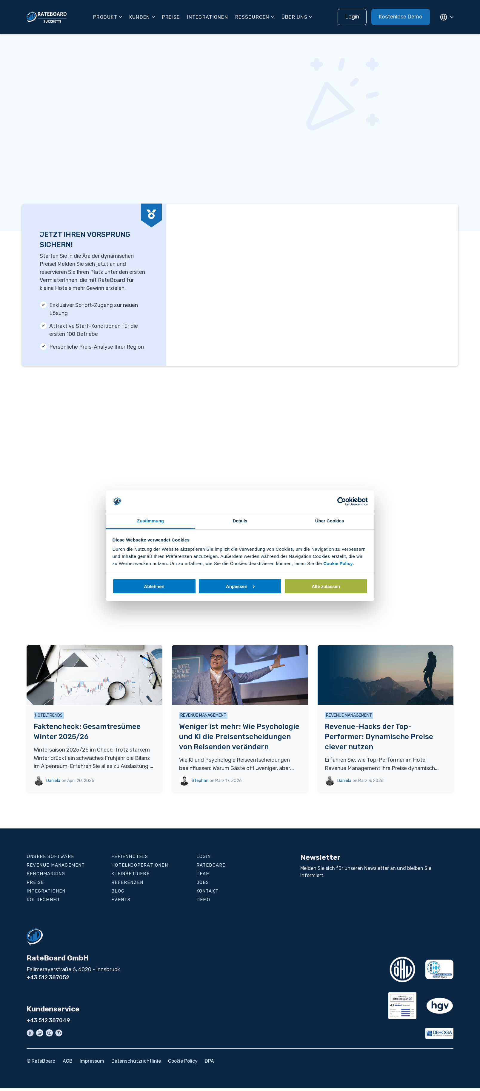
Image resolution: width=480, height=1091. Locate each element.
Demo (203, 899)
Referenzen (127, 882)
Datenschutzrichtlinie (136, 1061)
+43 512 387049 (48, 1020)
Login (352, 16)
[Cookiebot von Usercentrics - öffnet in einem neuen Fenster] (342, 501)
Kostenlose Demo (400, 16)
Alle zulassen (326, 586)
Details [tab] (240, 520)
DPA (209, 1061)
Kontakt (207, 891)
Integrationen (207, 17)
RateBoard (211, 865)
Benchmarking (46, 873)
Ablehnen (154, 586)
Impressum (92, 1061)
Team (203, 873)
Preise (171, 17)
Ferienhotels (129, 856)
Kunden (139, 17)
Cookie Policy (338, 563)
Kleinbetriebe (130, 873)
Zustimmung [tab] (150, 520)
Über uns (294, 17)
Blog (117, 891)
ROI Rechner (43, 899)
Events (120, 899)
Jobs (202, 882)
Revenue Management (56, 865)
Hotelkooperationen (139, 865)
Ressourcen (252, 17)
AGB (68, 1061)
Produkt (105, 17)
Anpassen (240, 586)
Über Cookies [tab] (329, 520)
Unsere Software (50, 856)
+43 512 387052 (48, 977)
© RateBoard (41, 1061)
